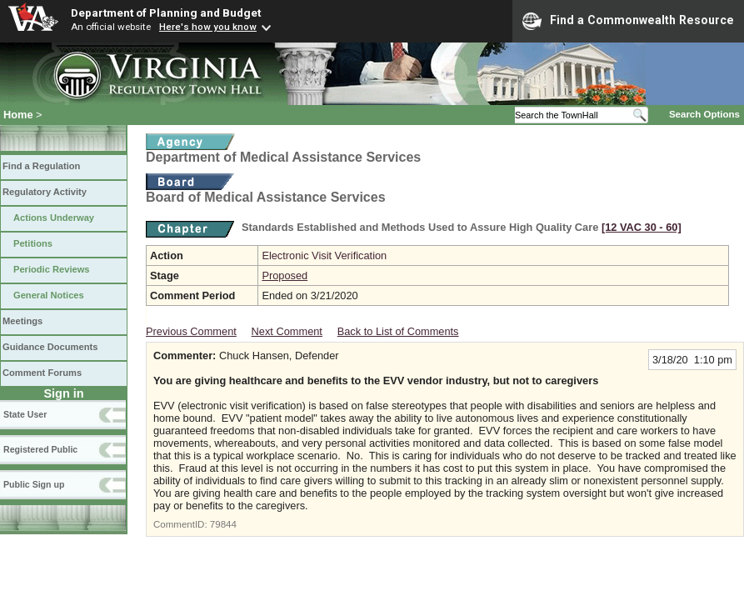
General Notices (48, 295)
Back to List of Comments (398, 331)
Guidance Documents (49, 347)
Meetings (22, 321)
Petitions (32, 243)
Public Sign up (33, 484)
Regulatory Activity (44, 192)
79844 (223, 524)
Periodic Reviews (51, 269)
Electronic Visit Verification (324, 255)
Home (18, 114)
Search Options (704, 114)
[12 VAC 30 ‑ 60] (642, 227)
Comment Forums (42, 373)
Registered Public (40, 449)
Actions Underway (53, 218)
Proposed (284, 275)
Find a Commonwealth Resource (628, 21)
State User (25, 414)
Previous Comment (191, 331)
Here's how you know (208, 27)
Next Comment (287, 331)
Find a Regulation (41, 166)
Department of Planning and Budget (166, 12)
